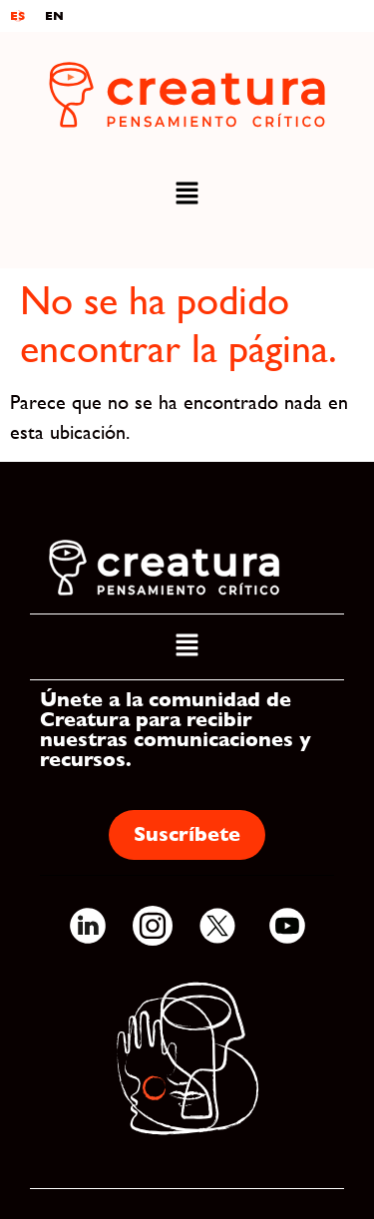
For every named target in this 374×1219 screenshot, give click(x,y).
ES (17, 16)
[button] (186, 194)
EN (54, 16)
